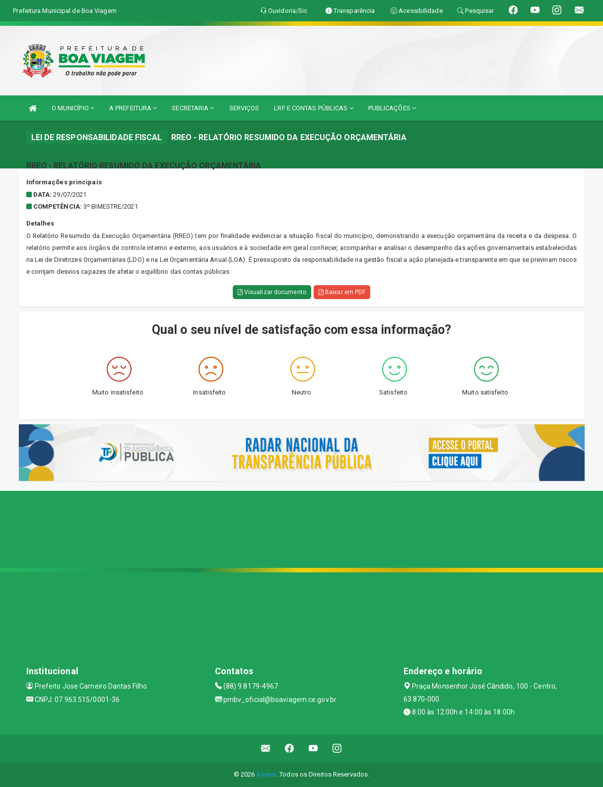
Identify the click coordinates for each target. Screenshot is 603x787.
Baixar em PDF (342, 292)
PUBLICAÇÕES (392, 108)
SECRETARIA (193, 108)
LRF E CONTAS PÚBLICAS (313, 108)
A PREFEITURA (133, 108)
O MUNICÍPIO (73, 108)
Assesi (266, 774)
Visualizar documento (272, 292)
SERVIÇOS (244, 108)
